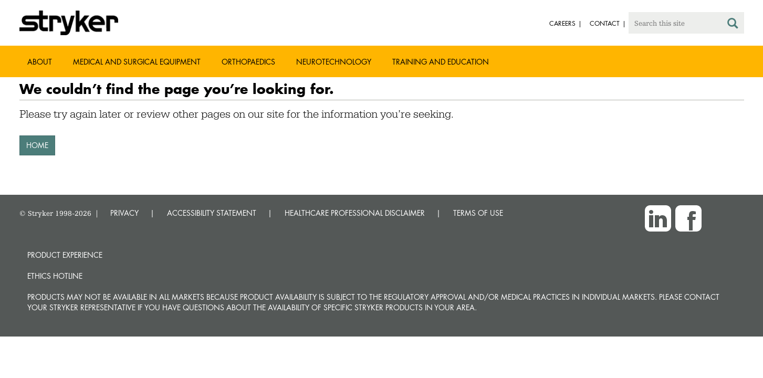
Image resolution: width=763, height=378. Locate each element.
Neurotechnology (333, 62)
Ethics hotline (54, 276)
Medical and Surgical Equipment (137, 62)
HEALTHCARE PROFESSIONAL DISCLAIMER (355, 213)
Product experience (64, 255)
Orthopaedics (248, 62)
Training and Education (440, 62)
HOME (37, 145)
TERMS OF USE (478, 213)
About (39, 62)
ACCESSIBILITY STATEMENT (211, 213)
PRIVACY (124, 213)
